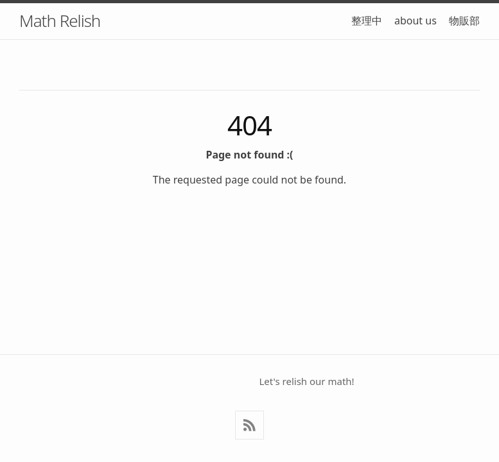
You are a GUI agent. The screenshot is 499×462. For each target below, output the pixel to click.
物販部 (464, 20)
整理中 (366, 20)
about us (415, 20)
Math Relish (59, 20)
